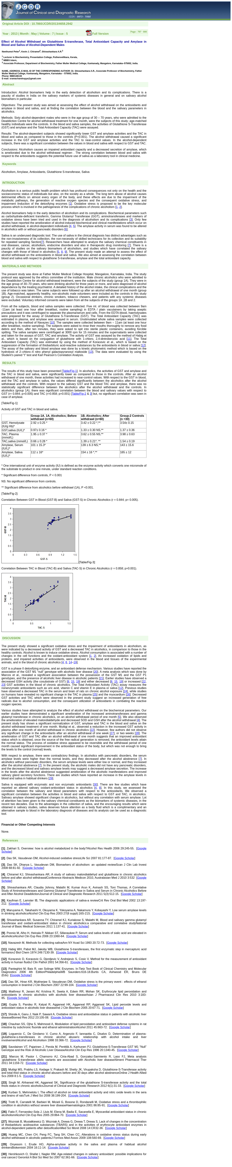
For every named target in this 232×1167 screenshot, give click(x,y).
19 (75, 662)
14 (70, 662)
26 (128, 694)
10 (52, 322)
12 (143, 345)
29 (50, 778)
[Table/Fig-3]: (87, 562)
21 (101, 678)
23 (3, 684)
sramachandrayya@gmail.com (25, 78)
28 (137, 733)
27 (112, 733)
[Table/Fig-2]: (9, 493)
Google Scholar (124, 858)
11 (129, 338)
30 (95, 784)
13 (90, 351)
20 (95, 671)
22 (144, 681)
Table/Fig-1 (70, 371)
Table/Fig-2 (79, 393)
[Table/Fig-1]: (9, 403)
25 (95, 694)
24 (125, 691)
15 (72, 681)
